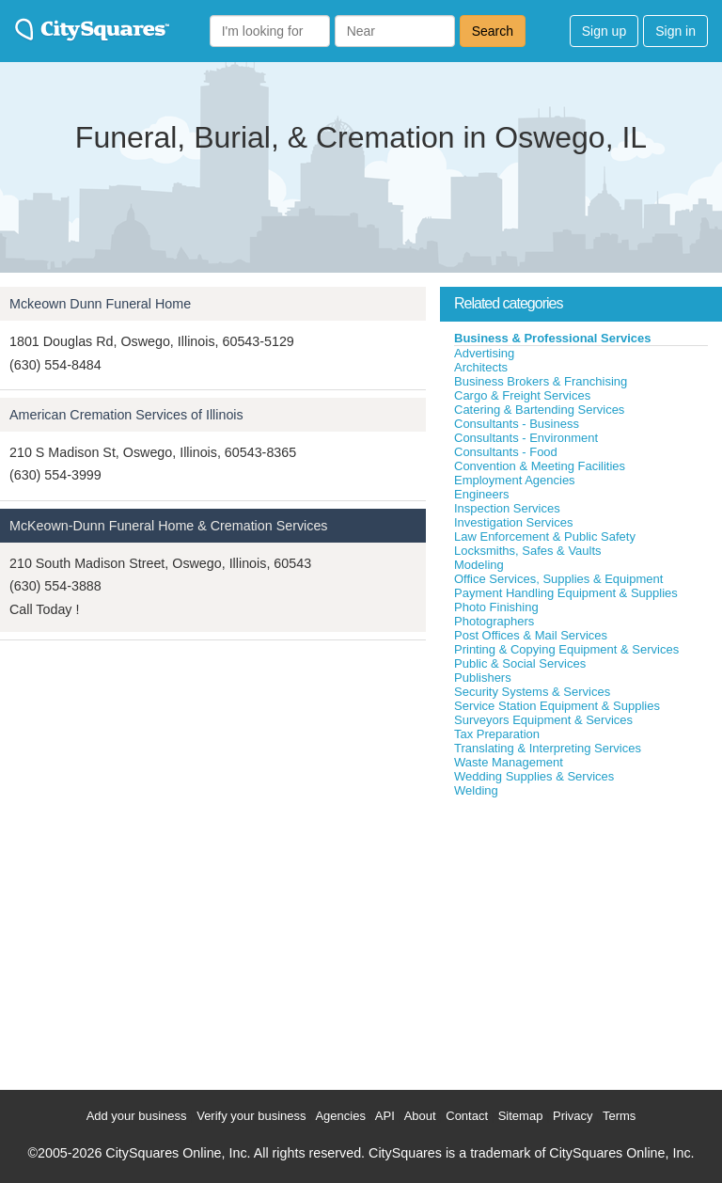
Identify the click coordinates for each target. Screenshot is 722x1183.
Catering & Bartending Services (539, 409)
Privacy (573, 1116)
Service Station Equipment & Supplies (557, 706)
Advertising (484, 353)
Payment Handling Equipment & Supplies (566, 593)
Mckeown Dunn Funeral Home (100, 303)
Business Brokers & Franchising (540, 381)
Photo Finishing (496, 607)
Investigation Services (513, 522)
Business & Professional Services (552, 338)
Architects (481, 367)
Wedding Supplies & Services (534, 776)
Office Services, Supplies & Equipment (558, 579)
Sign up (604, 31)
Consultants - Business (516, 424)
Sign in (675, 31)
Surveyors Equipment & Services (543, 720)
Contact (467, 1116)
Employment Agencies (514, 480)
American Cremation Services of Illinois (126, 414)
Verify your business (251, 1116)
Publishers (482, 677)
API (385, 1116)
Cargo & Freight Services (522, 395)
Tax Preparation (497, 734)
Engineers (482, 494)
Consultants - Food (505, 452)
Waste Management (508, 762)
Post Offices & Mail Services (530, 635)
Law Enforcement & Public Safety (545, 536)
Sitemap (520, 1116)
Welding (476, 790)
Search (492, 31)
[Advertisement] (581, 939)
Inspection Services (507, 508)
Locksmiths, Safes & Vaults (528, 551)
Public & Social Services (520, 663)
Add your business (136, 1116)
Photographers (494, 621)
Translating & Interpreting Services (547, 748)
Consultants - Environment (526, 438)
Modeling (479, 565)
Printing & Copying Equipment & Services (566, 649)
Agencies (340, 1116)
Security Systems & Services (532, 692)
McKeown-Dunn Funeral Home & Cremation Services (168, 525)
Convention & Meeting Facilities (539, 466)
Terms (619, 1116)
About (420, 1116)
